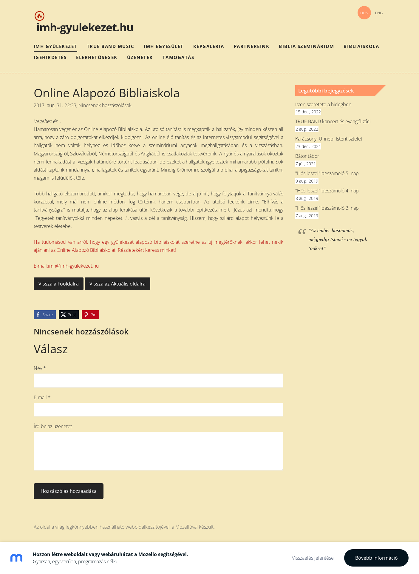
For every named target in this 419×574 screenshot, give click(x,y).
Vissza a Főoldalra (58, 283)
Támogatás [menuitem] (178, 57)
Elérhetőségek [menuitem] (96, 57)
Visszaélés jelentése (313, 558)
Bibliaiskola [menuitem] (361, 46)
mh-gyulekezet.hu (86, 27)
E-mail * (42, 397)
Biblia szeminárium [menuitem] (306, 46)
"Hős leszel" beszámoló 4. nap (327, 190)
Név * (40, 368)
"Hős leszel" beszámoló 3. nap (327, 208)
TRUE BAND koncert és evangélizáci (333, 121)
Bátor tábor (307, 156)
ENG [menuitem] (379, 13)
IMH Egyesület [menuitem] (164, 46)
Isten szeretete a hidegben (323, 104)
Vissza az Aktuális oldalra (117, 283)
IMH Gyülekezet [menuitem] (55, 46)
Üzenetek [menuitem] (140, 57)
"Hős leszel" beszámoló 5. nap (327, 173)
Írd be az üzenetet (53, 426)
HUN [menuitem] (364, 13)
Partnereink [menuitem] (252, 46)
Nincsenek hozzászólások (105, 105)
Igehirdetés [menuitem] (50, 57)
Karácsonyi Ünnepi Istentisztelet (328, 138)
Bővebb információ (376, 558)
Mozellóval (186, 527)
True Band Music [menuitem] (110, 46)
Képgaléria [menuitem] (208, 46)
